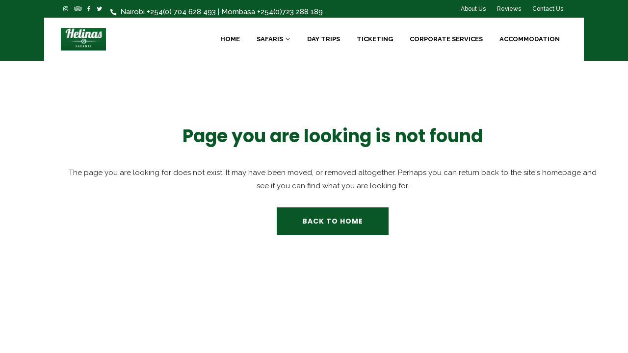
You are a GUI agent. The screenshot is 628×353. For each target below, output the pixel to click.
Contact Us (547, 8)
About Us (473, 8)
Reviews (509, 8)
